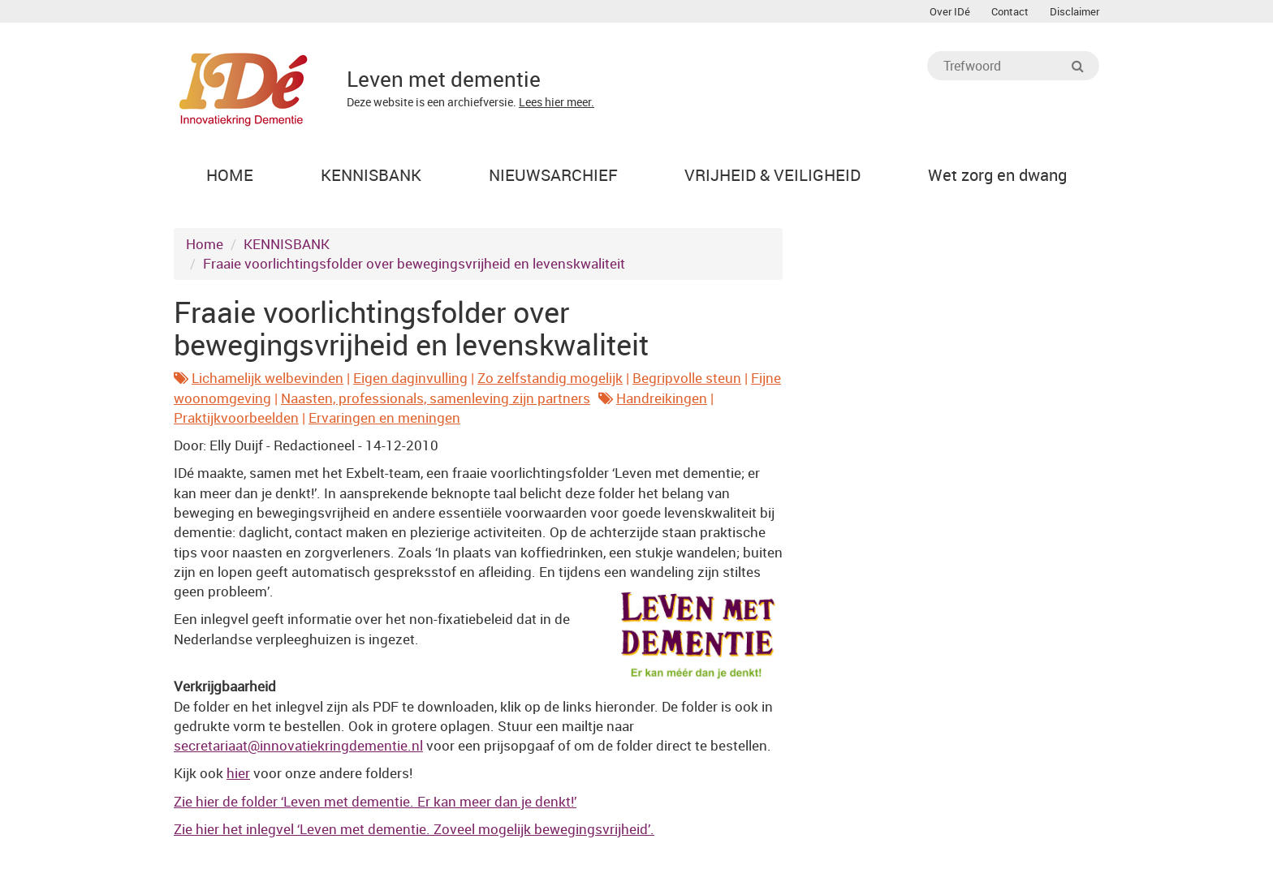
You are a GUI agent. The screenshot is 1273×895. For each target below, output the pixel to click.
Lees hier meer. (556, 102)
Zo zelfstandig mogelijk (550, 377)
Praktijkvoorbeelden (236, 417)
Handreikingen (661, 398)
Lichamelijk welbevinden (267, 377)
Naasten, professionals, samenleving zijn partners (435, 398)
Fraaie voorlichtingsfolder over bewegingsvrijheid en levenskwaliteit (414, 263)
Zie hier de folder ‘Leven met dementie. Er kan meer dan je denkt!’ (375, 801)
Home (204, 244)
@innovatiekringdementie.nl (298, 745)
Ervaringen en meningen (384, 417)
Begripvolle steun (686, 377)
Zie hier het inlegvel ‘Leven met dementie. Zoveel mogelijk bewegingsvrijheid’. (414, 829)
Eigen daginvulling (410, 377)
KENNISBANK (287, 244)
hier (238, 773)
